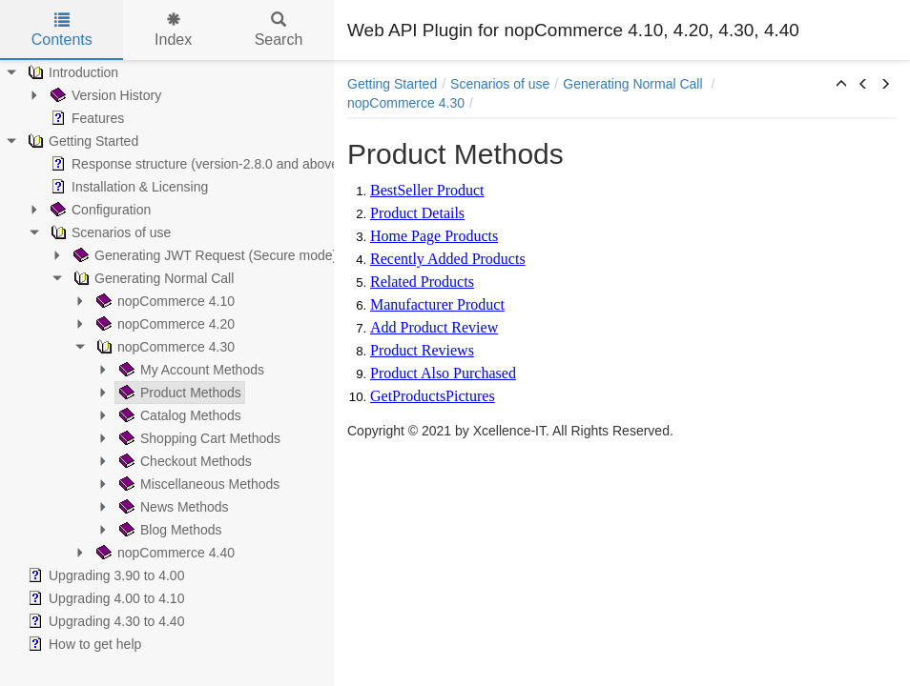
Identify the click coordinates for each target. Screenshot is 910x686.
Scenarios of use (109, 232)
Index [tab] (173, 30)
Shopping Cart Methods (197, 438)
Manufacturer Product (437, 304)
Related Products (422, 281)
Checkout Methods (183, 461)
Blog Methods (168, 529)
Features (85, 118)
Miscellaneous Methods (197, 484)
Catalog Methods (178, 415)
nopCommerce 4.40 (164, 552)
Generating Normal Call (152, 278)
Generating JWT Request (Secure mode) (203, 255)
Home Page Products (434, 236)
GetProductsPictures (432, 396)
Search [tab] (279, 30)
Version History (104, 95)
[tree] (167, 358)
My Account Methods (189, 369)
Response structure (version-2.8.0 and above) (195, 163)
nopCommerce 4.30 (164, 346)
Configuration (99, 209)
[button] (841, 84)
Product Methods (178, 392)
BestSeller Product (427, 190)
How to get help (82, 644)
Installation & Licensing (127, 186)
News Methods (172, 506)
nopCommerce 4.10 (164, 301)
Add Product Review (434, 327)
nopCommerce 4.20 (164, 324)
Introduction (71, 72)
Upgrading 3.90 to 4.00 (104, 575)
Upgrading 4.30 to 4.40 (104, 621)
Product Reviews (422, 350)
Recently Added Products (448, 259)
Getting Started (81, 141)
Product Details (417, 213)
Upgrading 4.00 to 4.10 (104, 598)
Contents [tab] (62, 30)
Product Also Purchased (443, 373)
